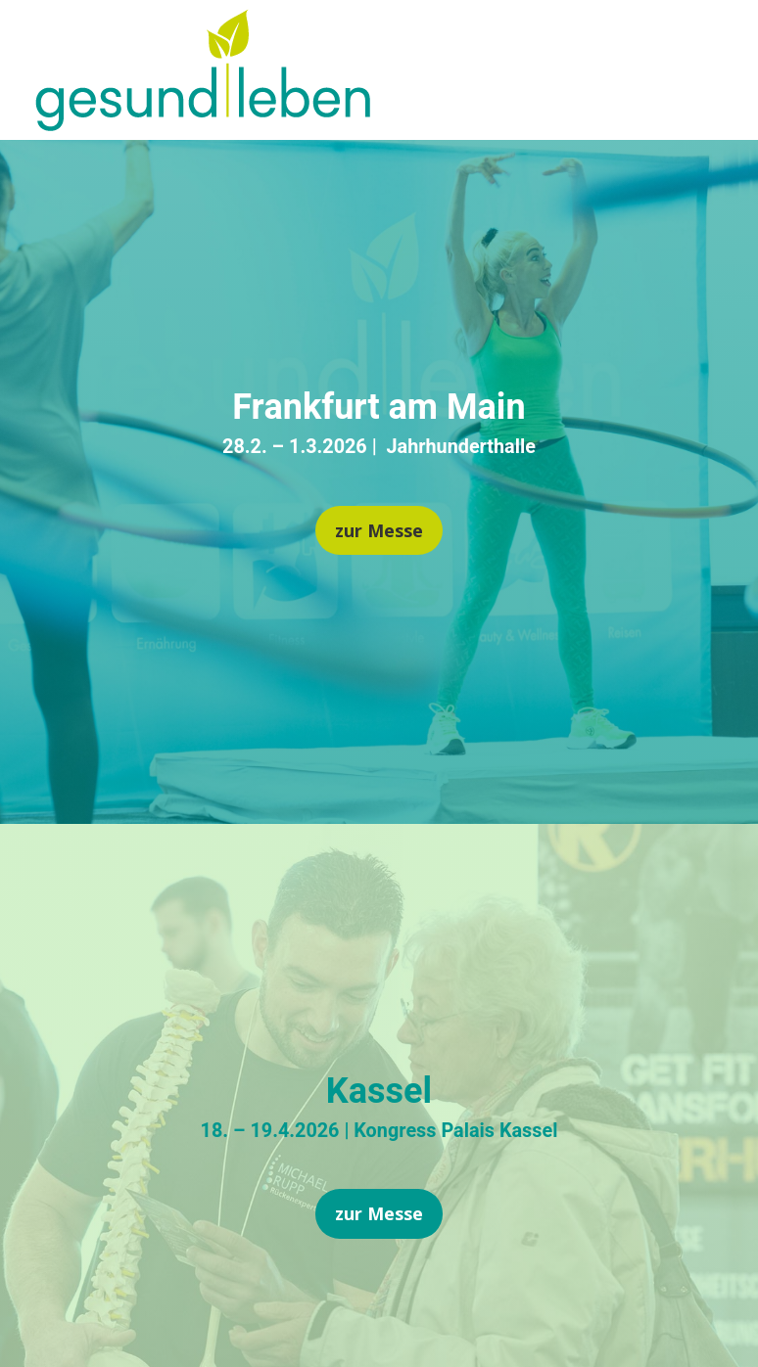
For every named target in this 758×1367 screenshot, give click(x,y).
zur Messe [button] (379, 530)
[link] (202, 124)
